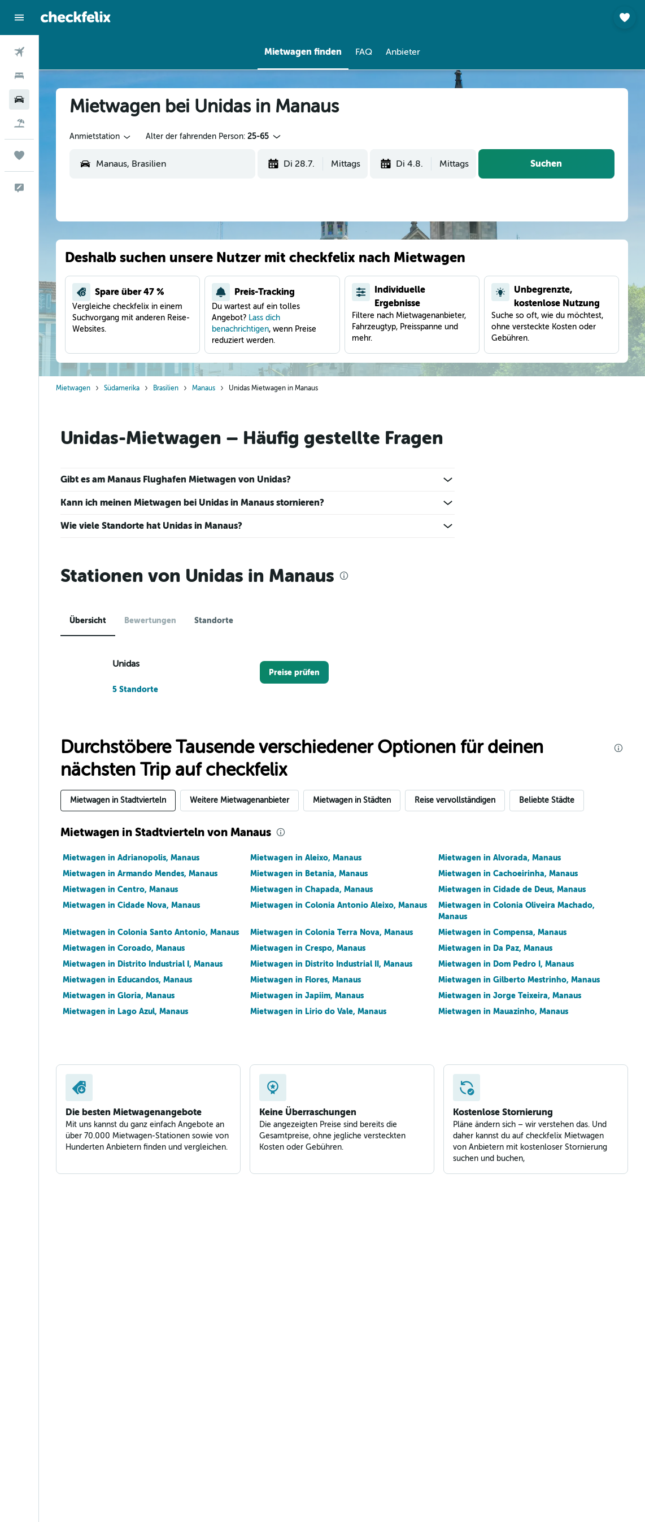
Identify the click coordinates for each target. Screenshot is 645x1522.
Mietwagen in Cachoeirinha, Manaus (508, 873)
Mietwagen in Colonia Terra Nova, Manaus (331, 932)
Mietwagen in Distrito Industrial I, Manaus (143, 963)
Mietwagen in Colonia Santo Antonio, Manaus (151, 932)
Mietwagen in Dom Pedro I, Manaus (506, 963)
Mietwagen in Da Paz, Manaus (495, 948)
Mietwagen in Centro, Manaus (120, 889)
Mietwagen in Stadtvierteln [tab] (118, 800)
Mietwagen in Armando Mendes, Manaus (140, 873)
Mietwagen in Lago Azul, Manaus (125, 1011)
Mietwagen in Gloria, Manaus (119, 995)
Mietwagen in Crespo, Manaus (307, 948)
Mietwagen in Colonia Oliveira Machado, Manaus (516, 911)
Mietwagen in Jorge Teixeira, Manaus (509, 995)
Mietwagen (73, 388)
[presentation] (344, 576)
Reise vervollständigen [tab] (455, 800)
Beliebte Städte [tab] (546, 800)
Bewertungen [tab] (150, 620)
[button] (19, 17)
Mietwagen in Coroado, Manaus (124, 948)
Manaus (203, 388)
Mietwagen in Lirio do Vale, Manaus (318, 1011)
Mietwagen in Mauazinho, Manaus (503, 1011)
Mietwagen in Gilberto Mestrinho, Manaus (519, 979)
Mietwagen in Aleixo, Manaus (305, 857)
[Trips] (19, 155)
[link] (294, 672)
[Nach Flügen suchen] (19, 52)
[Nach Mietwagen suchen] (19, 99)
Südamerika (122, 388)
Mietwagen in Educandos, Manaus (127, 979)
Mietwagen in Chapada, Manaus (311, 889)
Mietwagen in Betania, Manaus (309, 873)
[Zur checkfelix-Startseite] (76, 17)
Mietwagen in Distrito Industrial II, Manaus (331, 963)
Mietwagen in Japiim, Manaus (307, 995)
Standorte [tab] (213, 620)
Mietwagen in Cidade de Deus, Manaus (512, 889)
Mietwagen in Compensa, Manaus (502, 932)
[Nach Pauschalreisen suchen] (19, 123)
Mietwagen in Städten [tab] (352, 800)
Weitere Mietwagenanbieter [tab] (239, 800)
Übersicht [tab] (87, 620)
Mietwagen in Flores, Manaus (305, 979)
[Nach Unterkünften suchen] (19, 75)
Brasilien (165, 388)
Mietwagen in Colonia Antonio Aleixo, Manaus (338, 905)
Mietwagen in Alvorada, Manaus (499, 857)
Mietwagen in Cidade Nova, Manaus (131, 905)
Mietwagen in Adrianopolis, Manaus (131, 857)
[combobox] (100, 136)
